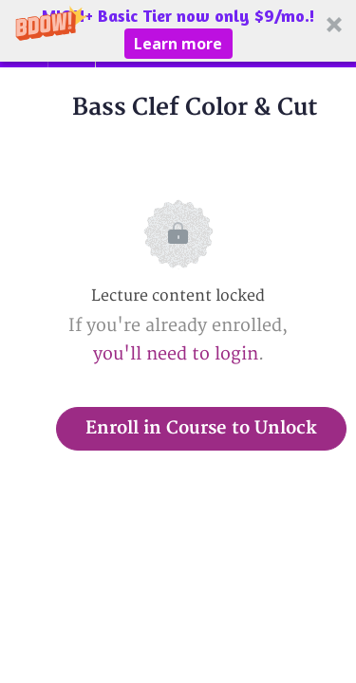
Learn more (178, 43)
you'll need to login (175, 354)
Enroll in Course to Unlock (201, 428)
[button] (178, 31)
